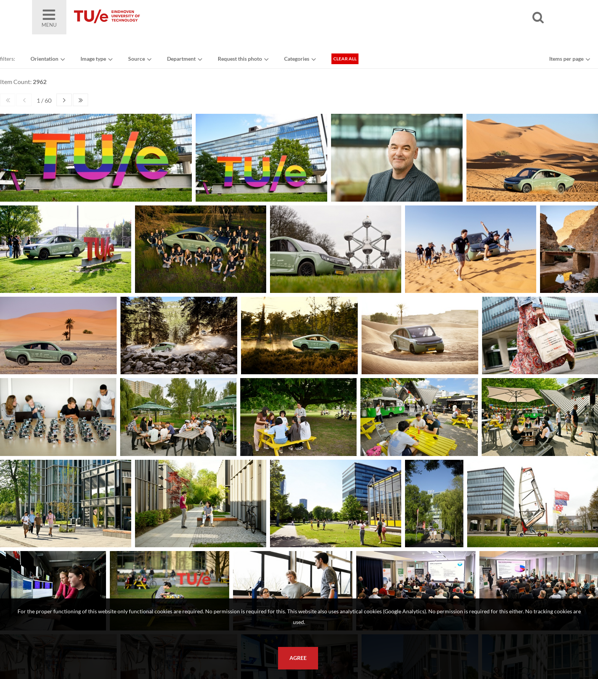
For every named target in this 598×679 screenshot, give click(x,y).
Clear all (345, 58)
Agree (298, 658)
